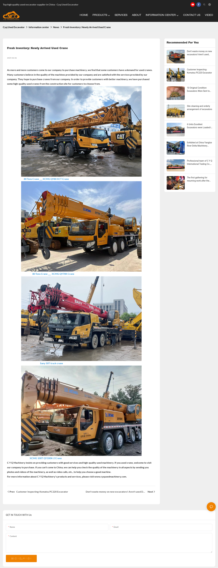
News (56, 27)
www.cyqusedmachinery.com (110, 476)
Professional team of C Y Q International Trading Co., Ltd (199, 163)
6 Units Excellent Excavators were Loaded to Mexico (199, 126)
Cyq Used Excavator (14, 27)
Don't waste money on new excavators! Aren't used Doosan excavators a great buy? (199, 53)
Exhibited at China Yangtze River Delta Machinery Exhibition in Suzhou (199, 144)
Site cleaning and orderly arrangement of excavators (199, 107)
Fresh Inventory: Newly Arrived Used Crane (87, 27)
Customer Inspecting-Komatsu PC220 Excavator (199, 71)
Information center (39, 27)
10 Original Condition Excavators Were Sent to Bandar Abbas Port (198, 90)
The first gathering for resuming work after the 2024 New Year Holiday (198, 179)
